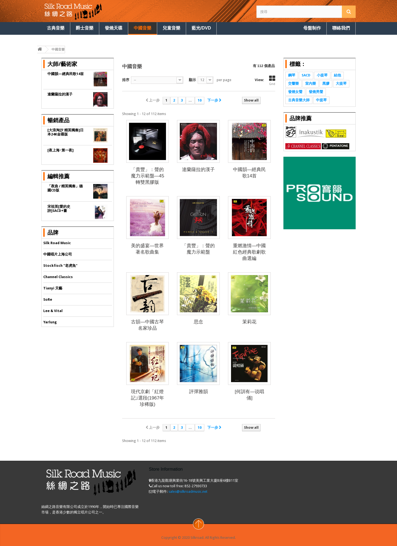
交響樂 (293, 83)
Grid (272, 80)
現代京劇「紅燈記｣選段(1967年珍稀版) (147, 398)
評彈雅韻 (198, 391)
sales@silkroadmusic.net (187, 491)
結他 (337, 75)
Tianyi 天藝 (52, 288)
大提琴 (341, 83)
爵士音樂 (84, 28)
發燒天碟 (113, 28)
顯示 (192, 80)
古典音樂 (56, 28)
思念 (198, 321)
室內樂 (310, 83)
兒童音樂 (171, 28)
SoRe (47, 299)
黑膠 (325, 83)
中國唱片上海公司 (57, 254)
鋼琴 (291, 75)
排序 (125, 80)
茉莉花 (249, 321)
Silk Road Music (57, 243)
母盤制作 (312, 28)
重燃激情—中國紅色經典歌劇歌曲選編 (249, 252)
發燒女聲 (295, 92)
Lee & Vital (53, 311)
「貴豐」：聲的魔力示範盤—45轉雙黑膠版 (147, 176)
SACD (306, 75)
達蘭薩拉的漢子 (198, 169)
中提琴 (321, 100)
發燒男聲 (316, 92)
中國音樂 (142, 28)
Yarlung (50, 322)
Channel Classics (58, 277)
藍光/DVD (201, 28)
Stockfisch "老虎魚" (60, 265)
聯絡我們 (341, 28)
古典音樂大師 (299, 100)
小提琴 (322, 75)
